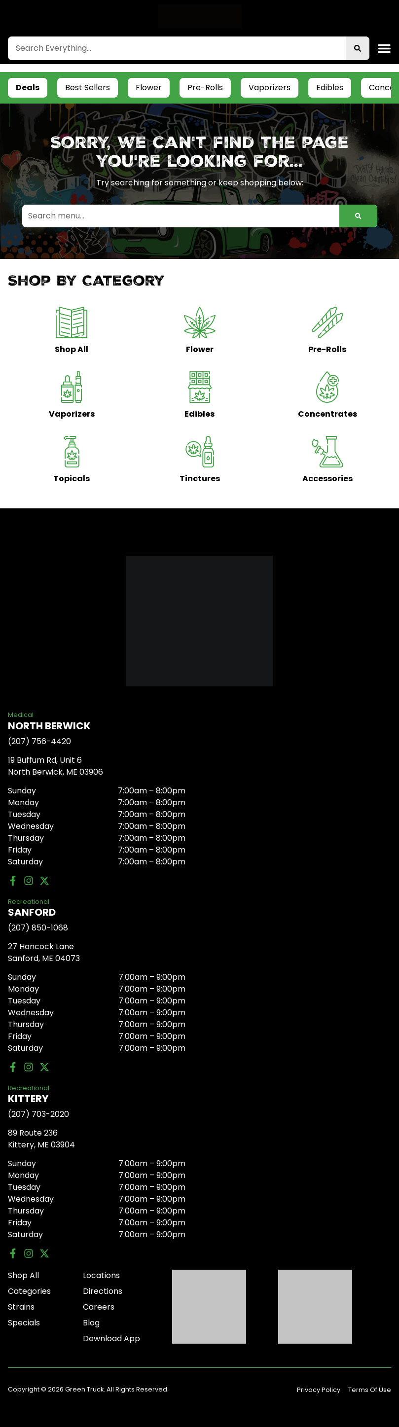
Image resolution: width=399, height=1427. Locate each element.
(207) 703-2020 (38, 1114)
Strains (21, 1307)
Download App (111, 1338)
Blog (91, 1322)
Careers (98, 1307)
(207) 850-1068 (38, 927)
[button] (384, 48)
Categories (29, 1291)
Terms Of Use (369, 1390)
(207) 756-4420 (39, 741)
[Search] (357, 48)
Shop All (23, 1275)
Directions (102, 1291)
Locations (101, 1275)
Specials (24, 1322)
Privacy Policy (318, 1390)
